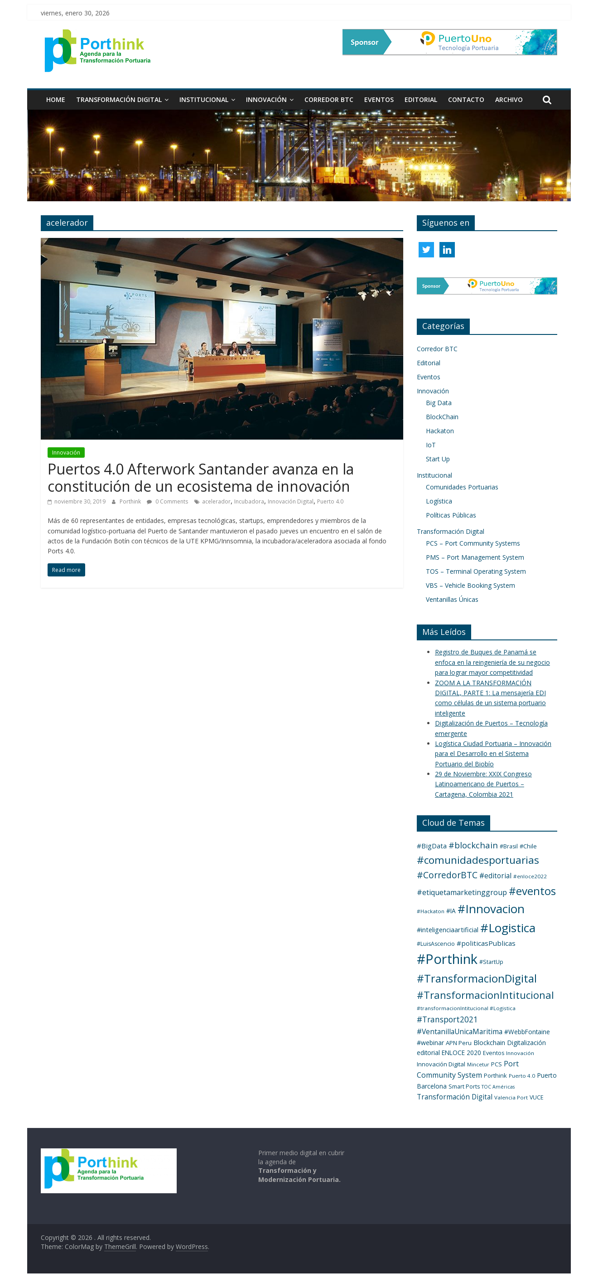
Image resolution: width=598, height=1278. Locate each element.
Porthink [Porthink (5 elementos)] (495, 1075)
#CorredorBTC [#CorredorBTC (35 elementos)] (447, 875)
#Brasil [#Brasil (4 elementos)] (509, 846)
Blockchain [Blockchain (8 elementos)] (489, 1042)
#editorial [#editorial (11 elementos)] (495, 876)
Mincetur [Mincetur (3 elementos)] (478, 1064)
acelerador (216, 501)
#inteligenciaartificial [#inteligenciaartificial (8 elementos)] (447, 929)
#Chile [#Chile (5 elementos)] (528, 846)
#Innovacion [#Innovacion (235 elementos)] (491, 908)
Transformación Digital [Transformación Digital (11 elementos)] (454, 1097)
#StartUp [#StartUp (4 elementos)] (491, 962)
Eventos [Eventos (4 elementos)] (493, 1053)
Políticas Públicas (451, 515)
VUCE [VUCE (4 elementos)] (537, 1097)
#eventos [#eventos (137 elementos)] (532, 890)
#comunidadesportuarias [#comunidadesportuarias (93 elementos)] (478, 860)
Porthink (131, 501)
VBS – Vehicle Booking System (470, 585)
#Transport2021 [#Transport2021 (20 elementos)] (447, 1019)
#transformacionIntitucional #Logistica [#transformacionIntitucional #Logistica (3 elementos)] (466, 1008)
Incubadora (249, 501)
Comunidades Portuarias (462, 487)
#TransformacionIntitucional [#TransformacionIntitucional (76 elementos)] (485, 995)
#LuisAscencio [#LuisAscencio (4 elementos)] (436, 944)
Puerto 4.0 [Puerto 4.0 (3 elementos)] (522, 1075)
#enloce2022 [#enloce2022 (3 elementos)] (530, 876)
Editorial (421, 99)
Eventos (379, 99)
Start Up (438, 459)
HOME (55, 99)
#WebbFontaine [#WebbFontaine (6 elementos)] (527, 1031)
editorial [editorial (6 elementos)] (428, 1052)
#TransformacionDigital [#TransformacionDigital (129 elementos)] (477, 978)
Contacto (466, 99)
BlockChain (442, 416)
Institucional (203, 99)
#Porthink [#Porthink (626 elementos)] (447, 959)
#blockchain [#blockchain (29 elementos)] (473, 845)
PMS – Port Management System (475, 557)
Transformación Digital (119, 99)
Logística (439, 501)
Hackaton (440, 430)
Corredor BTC (328, 99)
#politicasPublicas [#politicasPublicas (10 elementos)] (486, 943)
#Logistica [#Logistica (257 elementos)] (507, 928)
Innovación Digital (290, 501)
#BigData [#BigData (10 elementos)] (432, 845)
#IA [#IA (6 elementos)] (451, 910)
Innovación (266, 99)
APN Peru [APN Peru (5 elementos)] (459, 1043)
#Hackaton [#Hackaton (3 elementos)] (430, 911)
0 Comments (167, 501)
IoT (431, 445)
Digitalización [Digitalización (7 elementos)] (526, 1042)
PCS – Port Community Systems (473, 543)
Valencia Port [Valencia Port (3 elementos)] (511, 1097)
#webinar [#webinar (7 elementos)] (430, 1042)
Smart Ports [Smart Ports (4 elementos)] (464, 1086)
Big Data (439, 402)
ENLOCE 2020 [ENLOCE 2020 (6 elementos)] (461, 1052)
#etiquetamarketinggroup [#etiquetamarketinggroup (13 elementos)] (462, 892)
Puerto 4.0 (330, 501)
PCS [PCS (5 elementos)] (496, 1064)
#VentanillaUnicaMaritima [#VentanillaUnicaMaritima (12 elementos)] (459, 1031)
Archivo (509, 99)
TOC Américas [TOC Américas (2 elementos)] (498, 1087)
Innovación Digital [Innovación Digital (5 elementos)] (441, 1064)
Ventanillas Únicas (452, 599)
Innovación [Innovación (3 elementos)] (520, 1053)
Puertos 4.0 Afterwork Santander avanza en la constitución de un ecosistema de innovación (201, 477)
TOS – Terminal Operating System (476, 571)
